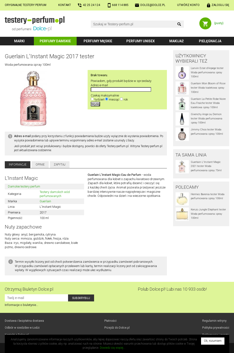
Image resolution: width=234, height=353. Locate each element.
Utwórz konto (188, 5)
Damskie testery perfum (24, 186)
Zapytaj (59, 164)
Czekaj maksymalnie (105, 95)
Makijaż (176, 41)
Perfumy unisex (140, 41)
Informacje (18, 164)
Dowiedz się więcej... (112, 347)
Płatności (110, 320)
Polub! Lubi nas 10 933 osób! (172, 289)
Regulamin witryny (214, 320)
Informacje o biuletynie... (21, 305)
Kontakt (64, 5)
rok (126, 99)
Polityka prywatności (215, 327)
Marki (19, 41)
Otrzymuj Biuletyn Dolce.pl (29, 289)
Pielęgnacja (210, 41)
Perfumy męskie (98, 41)
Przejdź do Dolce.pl (117, 327)
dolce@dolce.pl (152, 5)
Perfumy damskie (55, 41)
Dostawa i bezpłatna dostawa (24, 320)
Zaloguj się (220, 5)
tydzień (99, 99)
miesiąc (114, 99)
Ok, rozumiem (213, 340)
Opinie (40, 164)
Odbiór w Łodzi (22, 327)
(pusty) (218, 23)
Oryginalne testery (25, 5)
